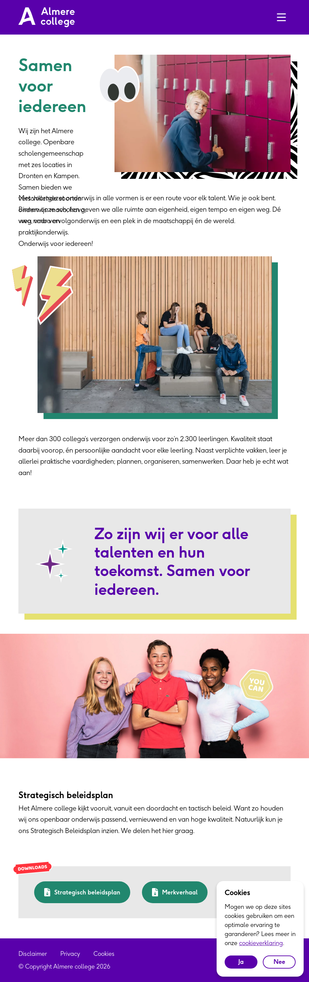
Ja (241, 962)
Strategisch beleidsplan (82, 892)
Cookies (103, 954)
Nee (279, 962)
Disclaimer (32, 954)
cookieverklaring (261, 943)
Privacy (70, 954)
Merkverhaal (175, 892)
